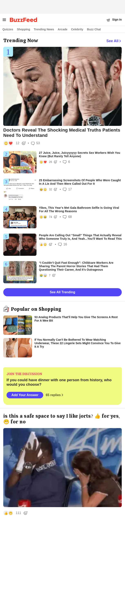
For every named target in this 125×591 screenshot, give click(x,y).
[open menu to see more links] (4, 20)
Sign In (117, 19)
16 (62, 244)
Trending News (44, 29)
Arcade (62, 29)
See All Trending (62, 292)
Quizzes (7, 29)
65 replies (55, 395)
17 (67, 189)
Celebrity (77, 29)
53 (35, 143)
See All (114, 41)
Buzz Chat (94, 29)
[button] (14, 143)
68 (67, 217)
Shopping (23, 29)
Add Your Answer (24, 395)
